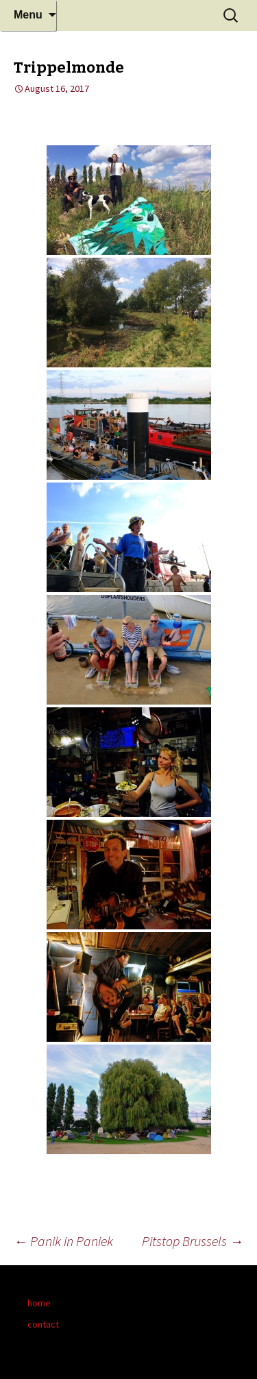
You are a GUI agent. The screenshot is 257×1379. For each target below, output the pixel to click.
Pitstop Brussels (192, 1240)
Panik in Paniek (63, 1240)
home (39, 1303)
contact (43, 1324)
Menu (28, 15)
